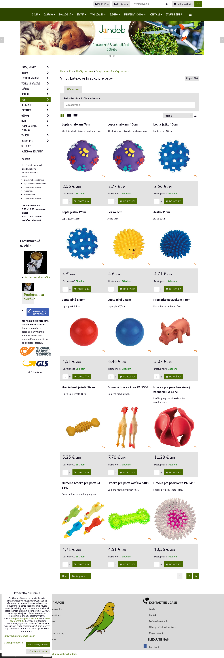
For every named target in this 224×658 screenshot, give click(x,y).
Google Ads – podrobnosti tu (24, 618)
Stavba (81, 14)
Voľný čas (156, 14)
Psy (36, 99)
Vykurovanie (98, 14)
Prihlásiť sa (102, 4)
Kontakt (153, 615)
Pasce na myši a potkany (36, 128)
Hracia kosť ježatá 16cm (78, 387)
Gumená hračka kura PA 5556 (128, 387)
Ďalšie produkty (80, 576)
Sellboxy (26, 146)
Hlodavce (36, 104)
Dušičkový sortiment (32, 151)
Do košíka (81, 201)
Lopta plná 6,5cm (73, 300)
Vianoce (36, 135)
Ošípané (36, 115)
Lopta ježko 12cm (74, 212)
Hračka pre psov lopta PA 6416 (174, 483)
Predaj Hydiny (36, 67)
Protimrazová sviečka (37, 277)
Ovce (36, 121)
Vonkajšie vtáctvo (36, 83)
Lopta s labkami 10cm (123, 124)
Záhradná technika (135, 14)
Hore (64, 576)
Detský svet (36, 140)
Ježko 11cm (161, 212)
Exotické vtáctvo (36, 78)
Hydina (36, 72)
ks (66, 201)
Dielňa (36, 14)
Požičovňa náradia (158, 621)
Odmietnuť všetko (38, 651)
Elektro (115, 14)
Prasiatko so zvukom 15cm (171, 300)
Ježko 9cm (115, 212)
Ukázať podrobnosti (13, 642)
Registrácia (121, 4)
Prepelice (36, 110)
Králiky (36, 88)
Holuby (36, 94)
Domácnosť (66, 14)
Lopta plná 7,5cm (119, 300)
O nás (152, 609)
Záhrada (49, 14)
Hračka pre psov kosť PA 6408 (128, 483)
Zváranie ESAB (174, 14)
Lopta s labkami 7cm (76, 124)
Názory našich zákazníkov (162, 627)
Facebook (154, 647)
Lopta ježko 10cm (165, 124)
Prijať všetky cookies (38, 644)
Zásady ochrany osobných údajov (60, 653)
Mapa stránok (156, 633)
